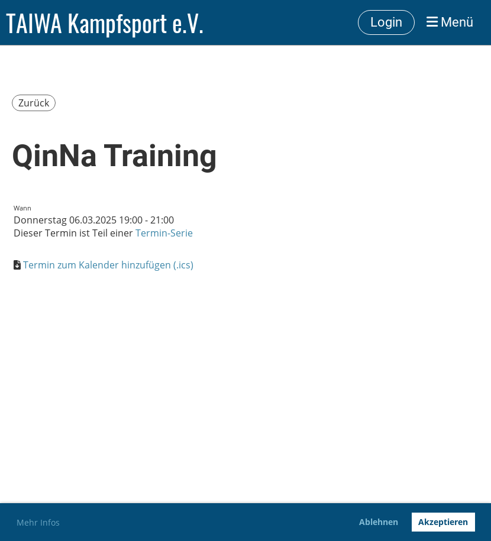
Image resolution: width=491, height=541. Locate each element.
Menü (450, 22)
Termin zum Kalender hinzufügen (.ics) (108, 264)
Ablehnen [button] (378, 521)
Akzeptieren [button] (443, 521)
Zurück (33, 102)
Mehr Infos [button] (38, 522)
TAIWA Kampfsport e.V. (104, 22)
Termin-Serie (164, 232)
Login (386, 22)
